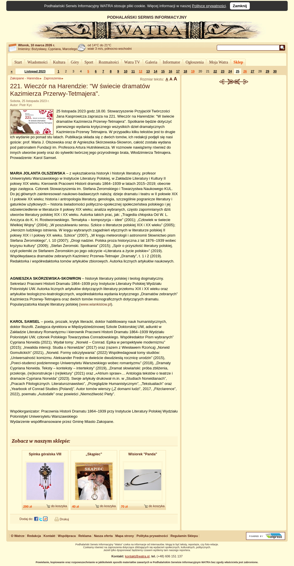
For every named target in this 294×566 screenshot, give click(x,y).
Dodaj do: (26, 519)
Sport (88, 62)
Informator (171, 62)
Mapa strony (124, 536)
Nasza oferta (103, 536)
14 (155, 71)
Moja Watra (218, 62)
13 (148, 71)
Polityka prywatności (152, 536)
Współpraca (67, 536)
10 (125, 71)
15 (163, 71)
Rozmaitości (109, 62)
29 (267, 71)
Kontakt (49, 536)
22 (215, 71)
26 (245, 71)
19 (192, 71)
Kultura (59, 62)
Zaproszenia (52, 78)
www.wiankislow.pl (95, 304)
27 (252, 71)
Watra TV (132, 62)
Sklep (238, 62)
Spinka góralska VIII (45, 454)
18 (185, 71)
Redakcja (34, 536)
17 (177, 71)
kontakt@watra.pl (137, 556)
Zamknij (240, 6)
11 (133, 71)
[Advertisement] (234, 127)
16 (170, 71)
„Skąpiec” (94, 454)
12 (140, 71)
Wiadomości (37, 62)
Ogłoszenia (194, 62)
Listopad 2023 (34, 71)
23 (222, 71)
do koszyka (59, 506)
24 (230, 71)
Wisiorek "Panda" (142, 454)
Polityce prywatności (209, 6)
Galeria (151, 62)
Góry (75, 62)
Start (18, 62)
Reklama (84, 536)
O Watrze (17, 536)
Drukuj (64, 519)
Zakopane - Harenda (24, 78)
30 (274, 71)
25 (237, 71)
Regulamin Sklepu (184, 536)
